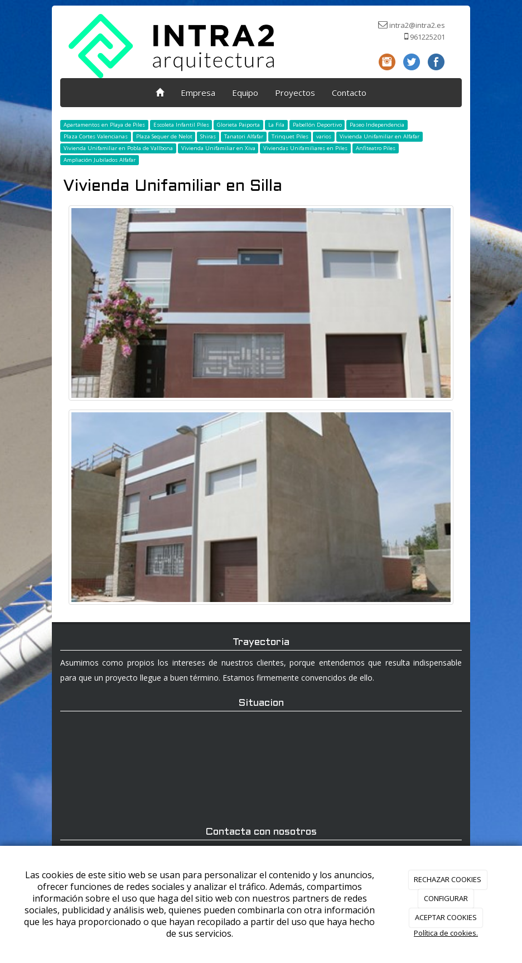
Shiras (208, 136)
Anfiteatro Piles (375, 148)
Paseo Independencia (377, 124)
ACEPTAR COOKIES (446, 917)
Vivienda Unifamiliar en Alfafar (379, 136)
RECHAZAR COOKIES (447, 879)
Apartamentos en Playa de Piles (104, 124)
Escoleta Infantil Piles (181, 124)
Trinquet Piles (290, 136)
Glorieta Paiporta (238, 124)
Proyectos (295, 92)
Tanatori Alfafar (243, 136)
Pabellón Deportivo (317, 124)
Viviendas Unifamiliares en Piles (305, 148)
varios (323, 136)
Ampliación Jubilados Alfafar (100, 159)
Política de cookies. (446, 933)
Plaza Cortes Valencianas (96, 136)
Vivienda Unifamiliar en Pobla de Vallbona (118, 148)
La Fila (276, 124)
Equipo (245, 92)
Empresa (198, 92)
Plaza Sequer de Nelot (164, 136)
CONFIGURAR (446, 898)
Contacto (349, 92)
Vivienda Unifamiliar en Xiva (218, 148)
